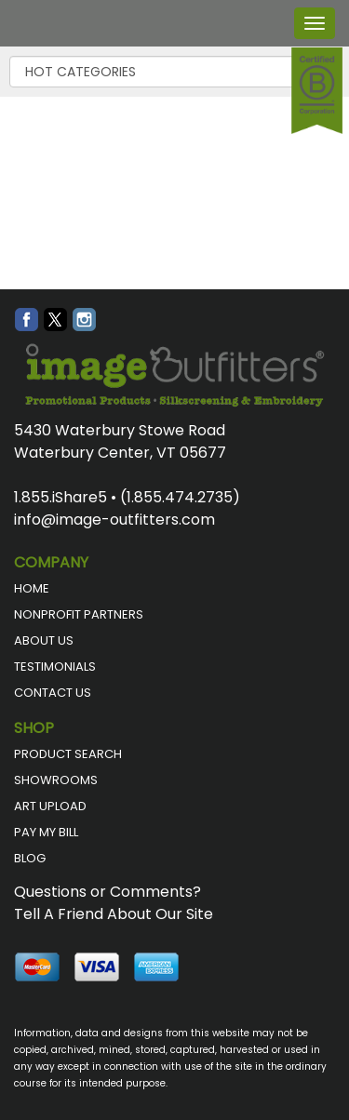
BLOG (30, 858)
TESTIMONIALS (55, 666)
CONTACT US (52, 692)
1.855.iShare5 (60, 497)
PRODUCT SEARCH (68, 754)
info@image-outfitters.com (114, 519)
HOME (31, 588)
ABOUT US (44, 640)
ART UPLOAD (50, 806)
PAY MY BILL (46, 832)
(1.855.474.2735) (180, 497)
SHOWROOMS (56, 780)
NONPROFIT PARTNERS (78, 614)
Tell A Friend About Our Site (113, 914)
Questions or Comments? (107, 891)
